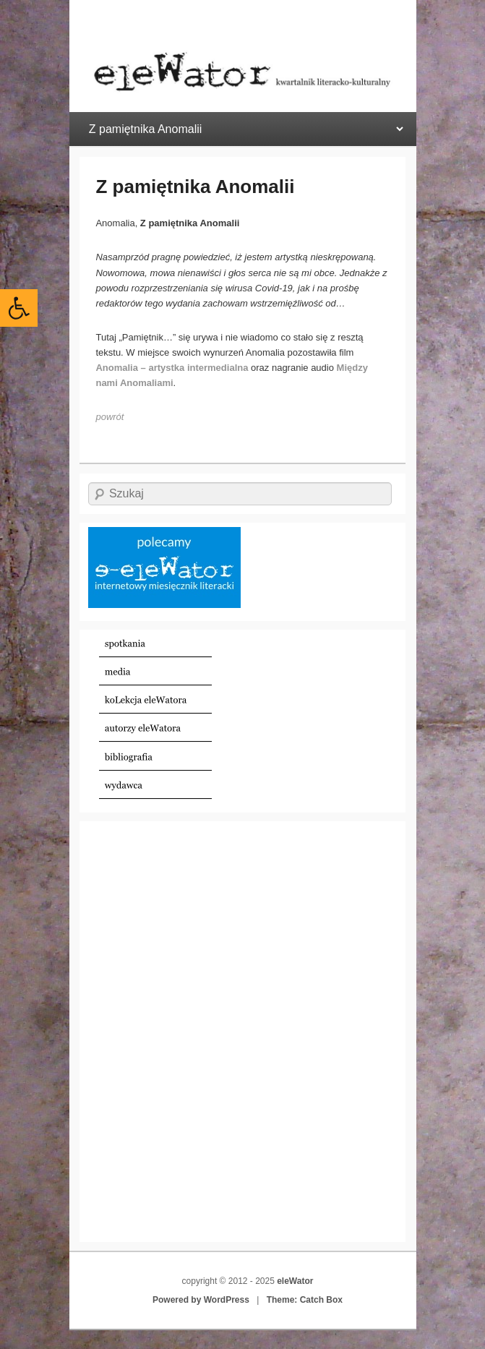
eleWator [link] (295, 1281)
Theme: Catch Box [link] (305, 1300)
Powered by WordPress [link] (201, 1300)
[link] (19, 308)
